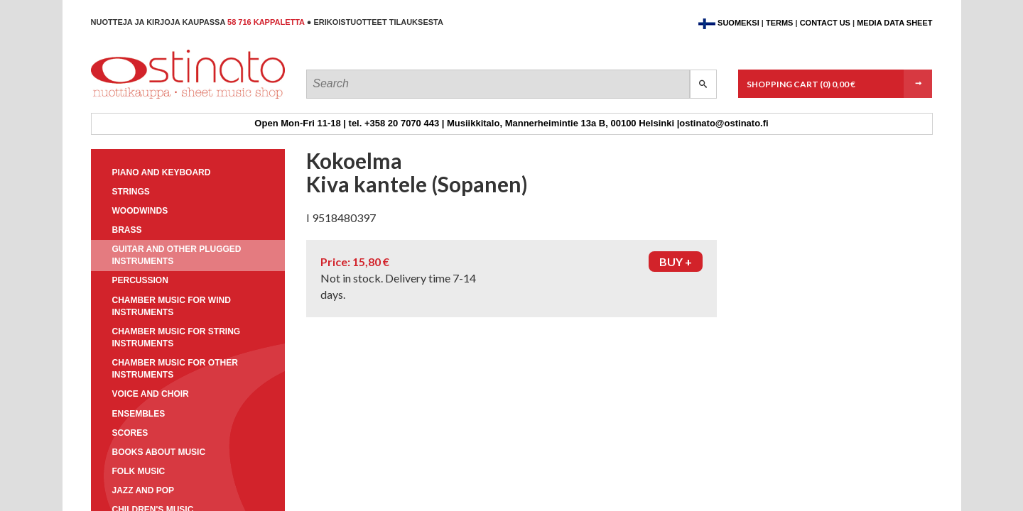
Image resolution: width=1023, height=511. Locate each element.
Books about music (159, 452)
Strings (131, 192)
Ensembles (139, 414)
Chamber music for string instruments (176, 337)
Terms (780, 22)
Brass (127, 230)
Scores (130, 433)
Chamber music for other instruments (175, 369)
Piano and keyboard (161, 172)
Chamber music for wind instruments (171, 306)
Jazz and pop (143, 490)
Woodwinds (140, 211)
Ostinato (155, 98)
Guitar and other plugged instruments (177, 255)
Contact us (825, 22)
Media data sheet (894, 22)
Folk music (139, 471)
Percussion (140, 280)
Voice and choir (150, 394)
